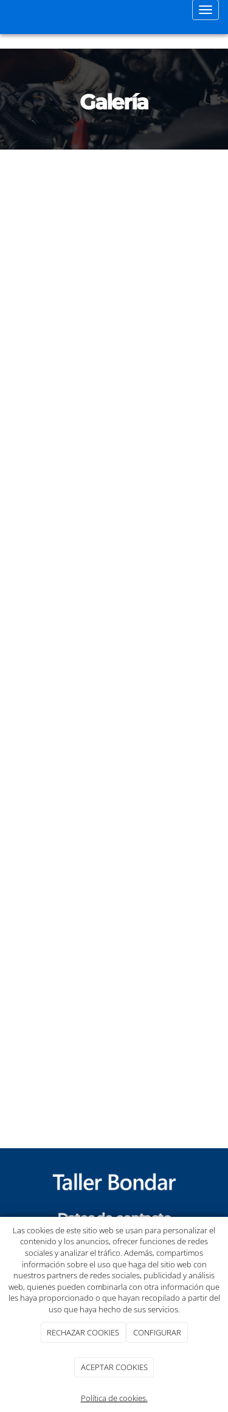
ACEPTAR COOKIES (114, 1367)
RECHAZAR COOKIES (83, 1332)
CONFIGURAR (157, 1332)
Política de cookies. (114, 1398)
